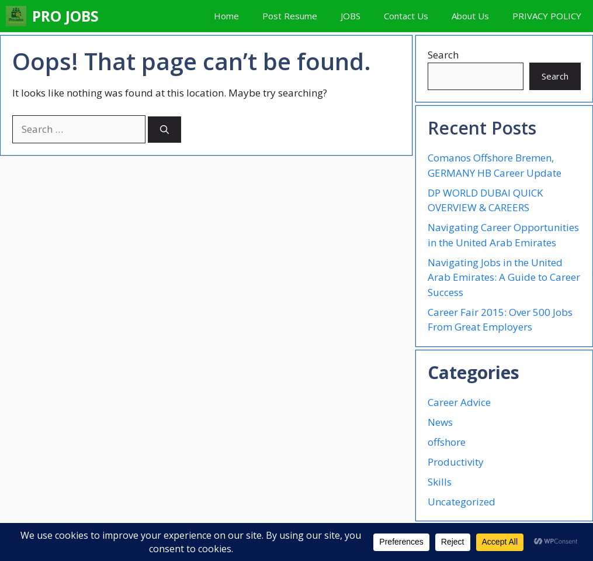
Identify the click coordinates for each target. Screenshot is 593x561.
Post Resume (289, 16)
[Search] (164, 129)
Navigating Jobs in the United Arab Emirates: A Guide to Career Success (504, 277)
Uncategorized (461, 501)
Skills (440, 481)
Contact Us (406, 16)
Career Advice (459, 402)
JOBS (350, 16)
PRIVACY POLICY (546, 16)
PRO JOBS (65, 16)
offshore (447, 442)
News (440, 422)
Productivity (456, 462)
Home (226, 16)
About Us (470, 16)
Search (443, 54)
